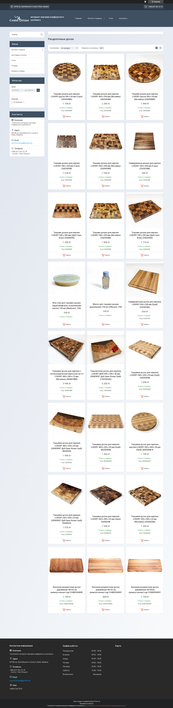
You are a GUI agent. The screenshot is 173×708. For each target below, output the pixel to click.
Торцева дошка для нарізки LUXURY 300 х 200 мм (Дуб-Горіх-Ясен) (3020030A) (66, 235)
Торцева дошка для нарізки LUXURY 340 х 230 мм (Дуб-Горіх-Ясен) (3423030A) (145, 235)
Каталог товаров (95, 18)
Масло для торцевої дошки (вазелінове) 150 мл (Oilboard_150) (106, 305)
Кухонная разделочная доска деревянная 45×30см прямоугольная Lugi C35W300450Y (145, 590)
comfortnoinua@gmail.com (21, 143)
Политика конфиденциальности (115, 706)
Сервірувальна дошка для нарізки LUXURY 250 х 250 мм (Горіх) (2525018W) (145, 166)
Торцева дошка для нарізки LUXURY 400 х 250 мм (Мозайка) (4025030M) (106, 96)
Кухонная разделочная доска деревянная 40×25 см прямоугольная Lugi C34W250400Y (106, 590)
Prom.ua (97, 701)
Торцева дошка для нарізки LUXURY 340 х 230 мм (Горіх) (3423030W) (67, 166)
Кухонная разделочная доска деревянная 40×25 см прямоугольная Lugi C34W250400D (67, 590)
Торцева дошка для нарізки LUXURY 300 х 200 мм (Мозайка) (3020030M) (106, 166)
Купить (68, 116)
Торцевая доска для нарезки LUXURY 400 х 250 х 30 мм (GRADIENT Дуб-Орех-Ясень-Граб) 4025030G (66, 447)
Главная (78, 18)
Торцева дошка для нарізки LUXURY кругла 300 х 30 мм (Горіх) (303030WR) (67, 96)
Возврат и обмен (18, 71)
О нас (111, 18)
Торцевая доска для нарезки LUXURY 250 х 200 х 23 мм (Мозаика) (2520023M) (144, 519)
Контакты (123, 18)
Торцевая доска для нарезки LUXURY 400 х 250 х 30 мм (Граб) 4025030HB (105, 447)
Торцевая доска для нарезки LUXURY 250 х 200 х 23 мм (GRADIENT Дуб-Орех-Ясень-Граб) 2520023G (66, 519)
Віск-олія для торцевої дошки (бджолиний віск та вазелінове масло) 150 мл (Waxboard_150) (66, 305)
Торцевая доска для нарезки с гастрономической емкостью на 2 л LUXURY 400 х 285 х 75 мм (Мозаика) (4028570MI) (66, 375)
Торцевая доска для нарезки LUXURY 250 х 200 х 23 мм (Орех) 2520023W (106, 519)
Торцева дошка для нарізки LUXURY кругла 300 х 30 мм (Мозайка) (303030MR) (145, 96)
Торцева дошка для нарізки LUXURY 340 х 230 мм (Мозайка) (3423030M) (106, 235)
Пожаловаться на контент (94, 706)
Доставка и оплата (19, 55)
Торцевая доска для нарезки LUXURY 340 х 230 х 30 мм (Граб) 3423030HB (145, 375)
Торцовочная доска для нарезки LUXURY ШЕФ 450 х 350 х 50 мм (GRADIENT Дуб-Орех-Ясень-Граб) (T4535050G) (105, 375)
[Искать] (41, 34)
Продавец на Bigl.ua (86, 703)
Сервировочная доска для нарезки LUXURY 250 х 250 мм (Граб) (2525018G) (144, 304)
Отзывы (14, 66)
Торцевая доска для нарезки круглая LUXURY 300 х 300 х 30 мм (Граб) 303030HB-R (144, 447)
